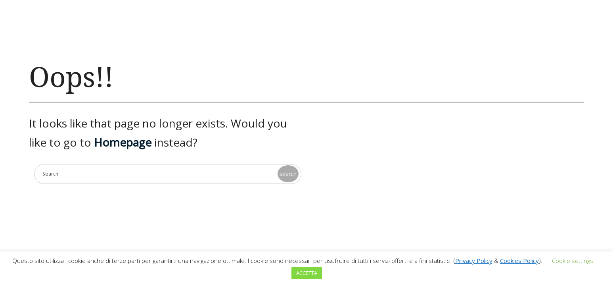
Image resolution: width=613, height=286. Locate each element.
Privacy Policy (473, 261)
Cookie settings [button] (572, 261)
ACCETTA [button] (306, 272)
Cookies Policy (519, 261)
